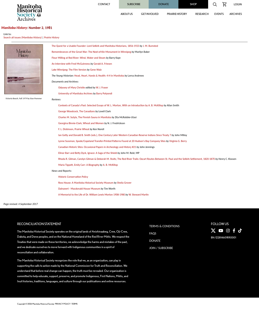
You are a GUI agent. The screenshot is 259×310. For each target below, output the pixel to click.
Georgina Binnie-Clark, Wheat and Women (81, 123)
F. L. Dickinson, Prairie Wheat (73, 129)
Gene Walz (96, 69)
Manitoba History (14, 28)
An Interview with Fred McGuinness (71, 63)
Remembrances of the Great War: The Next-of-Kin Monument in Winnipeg (91, 51)
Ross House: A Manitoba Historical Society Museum (85, 182)
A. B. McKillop (110, 164)
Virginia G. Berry (178, 141)
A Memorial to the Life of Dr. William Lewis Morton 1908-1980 (91, 194)
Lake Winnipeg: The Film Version (69, 69)
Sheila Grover (124, 182)
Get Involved (150, 14)
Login (238, 4)
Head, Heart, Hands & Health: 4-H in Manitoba (99, 75)
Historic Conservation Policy (73, 176)
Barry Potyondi (104, 93)
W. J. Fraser (102, 87)
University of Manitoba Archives (75, 93)
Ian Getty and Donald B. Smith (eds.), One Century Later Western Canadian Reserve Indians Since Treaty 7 (114, 135)
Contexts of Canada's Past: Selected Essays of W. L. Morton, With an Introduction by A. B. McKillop (110, 105)
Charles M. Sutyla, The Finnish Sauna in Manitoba (84, 117)
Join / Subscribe (161, 248)
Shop (193, 4)
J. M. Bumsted (150, 45)
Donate (163, 4)
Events (219, 14)
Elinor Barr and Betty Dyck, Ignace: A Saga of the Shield (87, 153)
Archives (235, 14)
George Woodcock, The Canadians (76, 111)
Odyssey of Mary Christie (71, 87)
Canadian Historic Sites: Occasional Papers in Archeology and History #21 (97, 147)
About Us (127, 14)
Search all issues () (22, 37)
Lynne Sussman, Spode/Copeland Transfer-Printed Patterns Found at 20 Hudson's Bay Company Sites (112, 141)
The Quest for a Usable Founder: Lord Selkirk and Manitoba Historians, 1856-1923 (95, 45)
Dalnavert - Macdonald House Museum (79, 188)
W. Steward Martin (139, 194)
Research (202, 14)
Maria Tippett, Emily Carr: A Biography (78, 164)
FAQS (152, 233)
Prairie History (177, 14)
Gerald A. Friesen (103, 63)
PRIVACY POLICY (63, 304)
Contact (104, 4)
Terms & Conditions (164, 226)
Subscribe (133, 4)
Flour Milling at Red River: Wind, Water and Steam (79, 57)
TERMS (74, 304)
